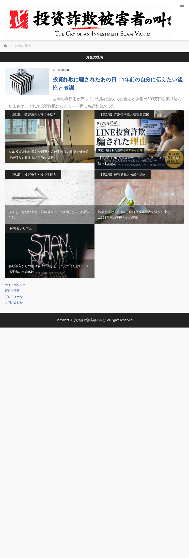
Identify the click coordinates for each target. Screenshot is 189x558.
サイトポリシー (15, 284)
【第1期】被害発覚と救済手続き (33, 114)
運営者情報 (12, 290)
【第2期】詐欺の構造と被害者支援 (124, 114)
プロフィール (14, 296)
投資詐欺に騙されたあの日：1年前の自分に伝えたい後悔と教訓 (118, 84)
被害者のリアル (21, 228)
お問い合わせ (14, 302)
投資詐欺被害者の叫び (90, 320)
